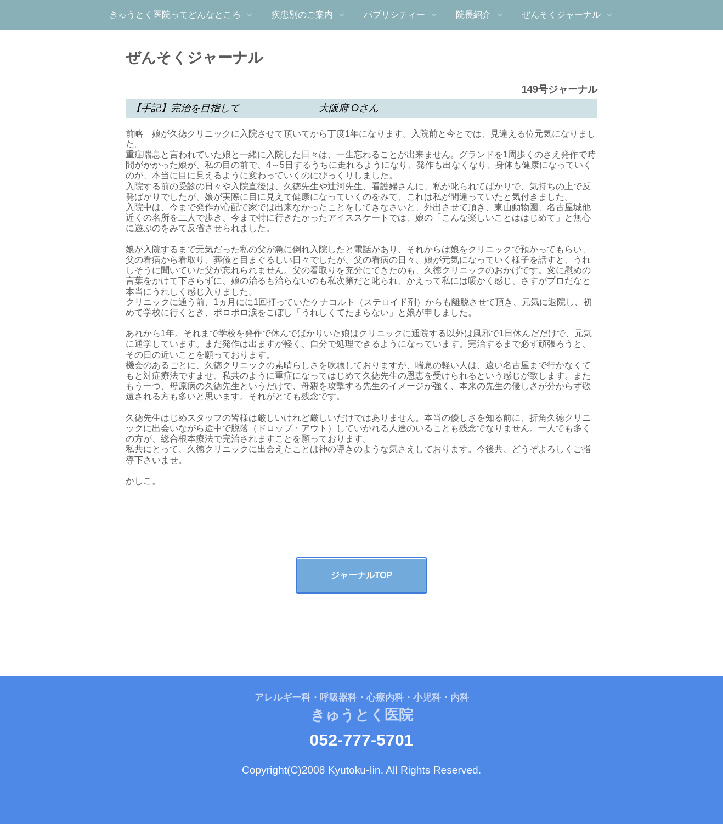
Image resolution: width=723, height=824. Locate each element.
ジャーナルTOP (362, 575)
